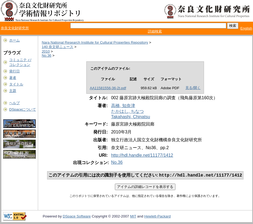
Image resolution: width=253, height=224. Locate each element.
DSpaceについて (22, 109)
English (246, 28)
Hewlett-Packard (157, 217)
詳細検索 (155, 31)
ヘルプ (14, 103)
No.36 (46, 55)
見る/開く (193, 88)
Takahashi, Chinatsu (130, 116)
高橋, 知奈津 (123, 105)
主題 (12, 91)
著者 (12, 78)
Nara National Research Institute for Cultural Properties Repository (95, 42)
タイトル (16, 84)
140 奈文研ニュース (57, 47)
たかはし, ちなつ (127, 111)
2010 (46, 51)
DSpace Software (77, 217)
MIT (133, 217)
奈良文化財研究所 (15, 28)
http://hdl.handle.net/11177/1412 (142, 155)
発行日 (14, 71)
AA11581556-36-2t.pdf (108, 88)
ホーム (14, 40)
